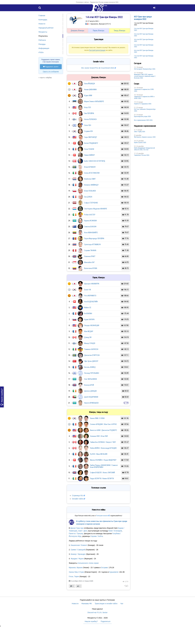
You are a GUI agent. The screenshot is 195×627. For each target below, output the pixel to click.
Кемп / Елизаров (115, 531)
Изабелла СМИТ (90, 179)
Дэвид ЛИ (87, 337)
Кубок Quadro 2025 (140, 142)
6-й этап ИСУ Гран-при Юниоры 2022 (143, 51)
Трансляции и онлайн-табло (106, 604)
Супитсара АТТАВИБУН (92, 244)
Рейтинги (42, 40)
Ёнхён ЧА (87, 290)
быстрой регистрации (97, 50)
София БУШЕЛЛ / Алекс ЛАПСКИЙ (102, 473)
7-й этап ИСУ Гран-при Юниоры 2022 (143, 56)
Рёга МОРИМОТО (90, 296)
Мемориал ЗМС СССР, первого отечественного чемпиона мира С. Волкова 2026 (145, 76)
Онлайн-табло (77, 499)
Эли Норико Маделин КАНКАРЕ (95, 209)
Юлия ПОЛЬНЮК (90, 191)
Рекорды (42, 44)
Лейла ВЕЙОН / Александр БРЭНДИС (103, 448)
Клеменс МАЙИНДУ (91, 185)
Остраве (104, 568)
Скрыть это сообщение (51, 71)
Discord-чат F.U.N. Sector (97, 612)
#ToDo (41, 52)
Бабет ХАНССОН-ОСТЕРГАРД (94, 161)
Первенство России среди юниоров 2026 (104, 2)
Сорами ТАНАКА (90, 250)
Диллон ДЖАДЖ (90, 391)
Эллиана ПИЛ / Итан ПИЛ (99, 436)
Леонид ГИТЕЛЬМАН (91, 373)
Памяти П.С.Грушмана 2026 (142, 104)
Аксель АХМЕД (90, 367)
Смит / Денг (82, 531)
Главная (42, 16)
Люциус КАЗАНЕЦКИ (91, 325)
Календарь (43, 20)
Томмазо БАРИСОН (91, 349)
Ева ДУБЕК (88, 197)
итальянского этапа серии (87, 563)
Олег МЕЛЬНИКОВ (90, 379)
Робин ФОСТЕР (89, 215)
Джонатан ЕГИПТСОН (92, 355)
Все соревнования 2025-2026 (143, 120)
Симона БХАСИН (90, 227)
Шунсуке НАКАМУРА (91, 284)
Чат (121, 604)
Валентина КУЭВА (90, 268)
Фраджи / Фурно (77, 559)
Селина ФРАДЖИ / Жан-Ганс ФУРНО (103, 424)
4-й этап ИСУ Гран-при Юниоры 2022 (143, 40)
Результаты (43, 36)
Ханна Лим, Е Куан (76, 572)
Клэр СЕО (87, 107)
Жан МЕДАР (88, 331)
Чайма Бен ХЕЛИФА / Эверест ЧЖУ (103, 442)
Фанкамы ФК (86, 604)
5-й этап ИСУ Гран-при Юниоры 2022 (143, 46)
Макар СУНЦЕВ (89, 343)
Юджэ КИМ (88, 95)
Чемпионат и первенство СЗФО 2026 (144, 90)
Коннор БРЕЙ (89, 385)
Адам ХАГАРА (89, 319)
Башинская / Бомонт (79, 545)
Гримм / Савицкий (78, 550)
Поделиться (105, 621)
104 (127, 403)
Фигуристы (43, 32)
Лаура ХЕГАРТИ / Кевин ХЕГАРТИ (102, 478)
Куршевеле (113, 572)
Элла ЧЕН (87, 125)
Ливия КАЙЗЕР (89, 155)
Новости (42, 24)
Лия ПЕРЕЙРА (89, 113)
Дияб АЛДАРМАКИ (91, 397)
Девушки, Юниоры (77, 31)
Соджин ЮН (88, 131)
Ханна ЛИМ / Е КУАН (97, 418)
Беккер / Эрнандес (78, 554)
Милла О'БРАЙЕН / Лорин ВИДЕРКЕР (103, 460)
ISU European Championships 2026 (144, 69)
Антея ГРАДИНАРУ (91, 143)
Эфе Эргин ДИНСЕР (91, 361)
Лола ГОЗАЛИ (89, 149)
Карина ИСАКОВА (90, 221)
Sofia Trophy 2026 (139, 131)
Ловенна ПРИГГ (89, 256)
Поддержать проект (51, 67)
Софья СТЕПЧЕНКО (91, 203)
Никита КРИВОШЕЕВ (91, 403)
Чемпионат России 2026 (141, 155)
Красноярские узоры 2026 (142, 116)
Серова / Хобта (96, 536)
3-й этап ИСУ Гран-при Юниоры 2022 (143, 35)
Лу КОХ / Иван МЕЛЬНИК (98, 454)
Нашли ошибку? (2, 397)
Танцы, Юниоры (119, 31)
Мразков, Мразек (75, 568)
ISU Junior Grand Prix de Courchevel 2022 (97, 68)
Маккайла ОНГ (89, 262)
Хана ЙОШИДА (89, 84)
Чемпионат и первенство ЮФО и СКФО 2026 (144, 97)
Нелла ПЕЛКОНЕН (90, 119)
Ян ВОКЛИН (88, 313)
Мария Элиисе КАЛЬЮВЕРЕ (94, 101)
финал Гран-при (76, 528)
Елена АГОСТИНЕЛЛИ (91, 173)
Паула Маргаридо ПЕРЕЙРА (94, 239)
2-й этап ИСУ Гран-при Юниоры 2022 (143, 29)
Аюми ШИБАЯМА (90, 90)
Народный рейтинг (46, 28)
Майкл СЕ (87, 308)
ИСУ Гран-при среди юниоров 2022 (143, 17)
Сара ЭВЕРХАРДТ (90, 137)
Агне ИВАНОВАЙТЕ (91, 233)
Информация (44, 48)
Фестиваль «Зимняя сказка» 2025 (145, 137)
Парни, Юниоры (98, 31)
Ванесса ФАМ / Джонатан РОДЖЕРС (103, 430)
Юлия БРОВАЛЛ (90, 167)
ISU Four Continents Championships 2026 (145, 110)
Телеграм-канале (102, 515)
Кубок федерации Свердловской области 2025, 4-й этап (144, 149)
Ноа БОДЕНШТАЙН (91, 302)
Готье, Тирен (74, 576)
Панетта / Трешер (76, 534)
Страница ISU (77, 496)
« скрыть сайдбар (45, 77)
